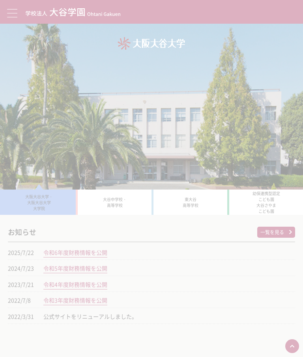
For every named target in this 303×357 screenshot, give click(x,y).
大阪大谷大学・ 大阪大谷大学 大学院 (39, 202)
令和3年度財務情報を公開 (75, 300)
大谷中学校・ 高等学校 (115, 202)
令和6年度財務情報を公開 (75, 252)
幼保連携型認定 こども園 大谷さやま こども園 (266, 202)
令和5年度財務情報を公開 (75, 268)
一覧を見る (272, 232)
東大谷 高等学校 (190, 202)
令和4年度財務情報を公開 (75, 284)
